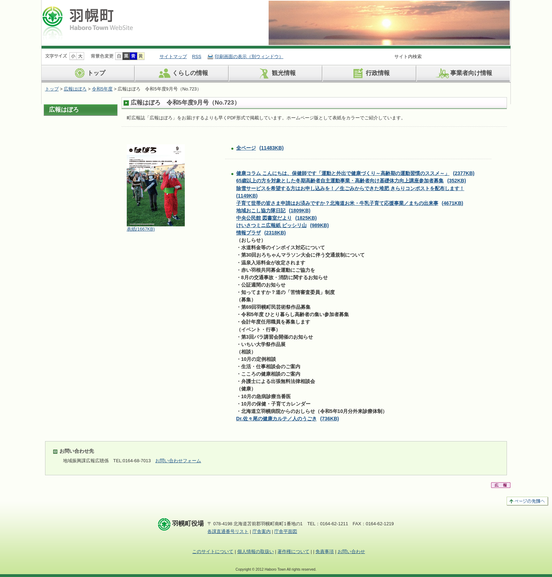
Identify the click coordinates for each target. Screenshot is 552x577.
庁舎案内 (261, 531)
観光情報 (276, 73)
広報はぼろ (75, 89)
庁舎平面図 (285, 531)
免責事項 (324, 551)
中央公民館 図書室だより (276, 218)
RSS (196, 56)
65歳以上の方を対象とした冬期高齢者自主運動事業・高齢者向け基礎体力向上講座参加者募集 (351, 180)
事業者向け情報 (463, 73)
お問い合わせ (351, 551)
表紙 (141, 229)
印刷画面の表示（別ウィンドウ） (249, 56)
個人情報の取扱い (255, 551)
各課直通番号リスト (228, 531)
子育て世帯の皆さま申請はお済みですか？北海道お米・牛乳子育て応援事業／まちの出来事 (349, 203)
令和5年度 (102, 89)
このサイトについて (212, 551)
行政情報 (370, 73)
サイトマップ (173, 56)
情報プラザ (261, 233)
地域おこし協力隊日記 (273, 210)
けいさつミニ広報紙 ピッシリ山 (282, 225)
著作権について (293, 551)
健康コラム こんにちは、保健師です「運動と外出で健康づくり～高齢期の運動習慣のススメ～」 (355, 173)
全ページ (260, 148)
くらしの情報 (182, 73)
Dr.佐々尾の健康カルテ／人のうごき (287, 418)
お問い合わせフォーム (178, 460)
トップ (88, 73)
